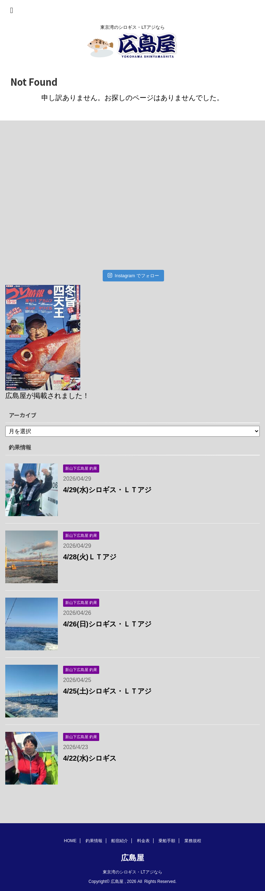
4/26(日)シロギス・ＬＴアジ (107, 624)
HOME (70, 840)
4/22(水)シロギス (89, 758)
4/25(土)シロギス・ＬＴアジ (107, 691)
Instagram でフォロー (133, 275)
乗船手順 (166, 840)
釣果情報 (94, 840)
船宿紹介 (119, 840)
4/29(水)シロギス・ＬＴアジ (107, 490)
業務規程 (192, 840)
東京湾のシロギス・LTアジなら (132, 872)
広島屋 (132, 857)
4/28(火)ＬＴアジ (89, 557)
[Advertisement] (129, 198)
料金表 (143, 840)
